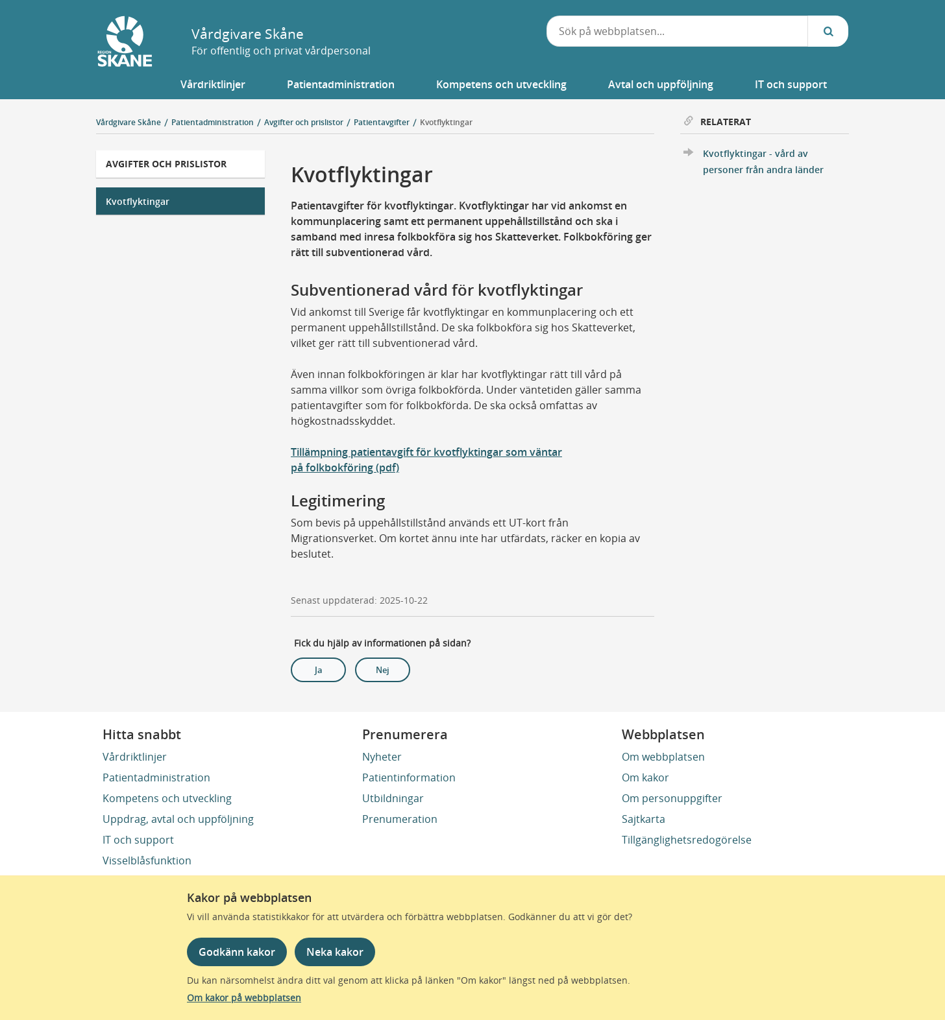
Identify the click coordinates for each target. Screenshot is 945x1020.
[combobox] (677, 31)
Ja (319, 670)
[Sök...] (828, 31)
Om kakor (645, 777)
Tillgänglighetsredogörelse (687, 840)
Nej (382, 670)
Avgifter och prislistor (166, 164)
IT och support (138, 840)
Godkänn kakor (237, 952)
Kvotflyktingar (446, 122)
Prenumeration (399, 819)
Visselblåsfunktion (147, 860)
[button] (213, 84)
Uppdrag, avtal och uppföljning (178, 819)
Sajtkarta (643, 819)
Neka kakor (334, 952)
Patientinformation (409, 777)
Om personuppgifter (672, 798)
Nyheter (382, 757)
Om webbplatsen (663, 757)
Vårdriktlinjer (135, 757)
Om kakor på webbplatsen (244, 997)
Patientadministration (156, 777)
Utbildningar (393, 798)
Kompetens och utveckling (167, 798)
